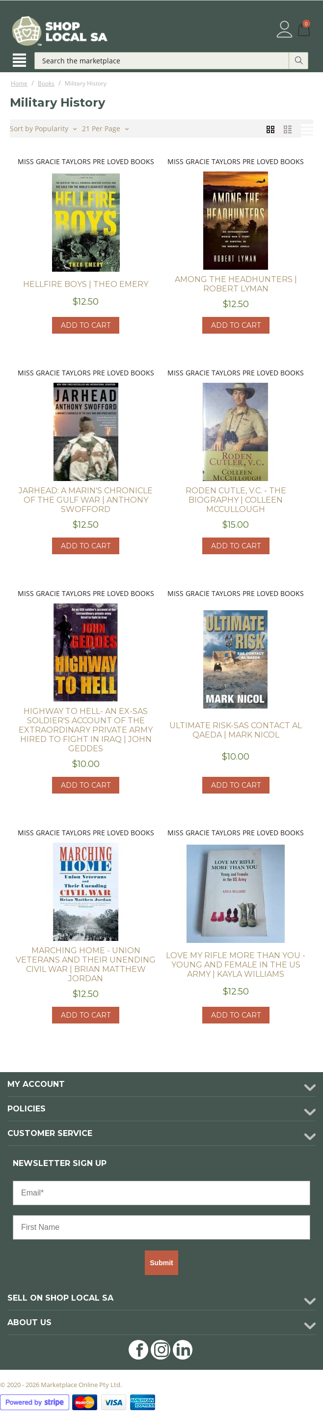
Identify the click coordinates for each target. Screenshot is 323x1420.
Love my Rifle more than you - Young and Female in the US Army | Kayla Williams (235, 965)
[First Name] (161, 1227)
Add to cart (85, 325)
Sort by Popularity (43, 127)
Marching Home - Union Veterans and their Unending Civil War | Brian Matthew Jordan (86, 964)
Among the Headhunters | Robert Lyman (236, 284)
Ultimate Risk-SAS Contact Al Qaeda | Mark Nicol (235, 730)
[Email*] (161, 1193)
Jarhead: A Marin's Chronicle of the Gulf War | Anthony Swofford (86, 500)
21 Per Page (105, 127)
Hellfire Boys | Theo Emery (85, 284)
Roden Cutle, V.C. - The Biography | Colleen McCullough (236, 500)
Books (46, 83)
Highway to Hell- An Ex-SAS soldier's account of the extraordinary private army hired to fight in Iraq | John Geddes (86, 730)
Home (19, 83)
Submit (161, 1263)
